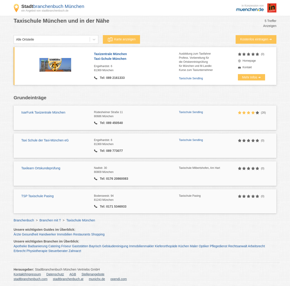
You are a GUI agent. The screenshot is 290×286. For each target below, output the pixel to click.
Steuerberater (58, 251)
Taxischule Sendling (191, 78)
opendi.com (118, 279)
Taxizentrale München (136, 56)
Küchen (183, 246)
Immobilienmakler (141, 246)
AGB (72, 274)
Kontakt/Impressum (27, 274)
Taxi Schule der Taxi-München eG (45, 140)
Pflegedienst (218, 246)
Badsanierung (37, 246)
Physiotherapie (37, 251)
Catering (54, 246)
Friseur (66, 246)
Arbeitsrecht (256, 246)
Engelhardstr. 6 (136, 68)
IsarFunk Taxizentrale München (43, 112)
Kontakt (247, 67)
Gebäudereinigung (115, 246)
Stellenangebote (93, 274)
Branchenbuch (24, 220)
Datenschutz (55, 274)
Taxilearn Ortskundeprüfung (40, 168)
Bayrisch (95, 246)
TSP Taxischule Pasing (37, 196)
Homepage (249, 60)
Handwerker (47, 234)
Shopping (97, 234)
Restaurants (81, 234)
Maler (194, 246)
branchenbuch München (52, 6)
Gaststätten (80, 246)
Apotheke (20, 246)
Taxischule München (80, 220)
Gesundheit (30, 234)
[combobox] (16, 39)
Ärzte (17, 234)
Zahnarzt (75, 251)
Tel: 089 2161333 (112, 78)
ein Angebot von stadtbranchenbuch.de (44, 10)
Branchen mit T (50, 220)
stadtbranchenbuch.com (30, 279)
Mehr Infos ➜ (251, 77)
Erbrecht (20, 251)
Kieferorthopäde (166, 246)
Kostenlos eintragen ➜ (256, 39)
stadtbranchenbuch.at (68, 279)
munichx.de (97, 279)
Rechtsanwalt (237, 246)
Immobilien (64, 234)
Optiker (204, 246)
